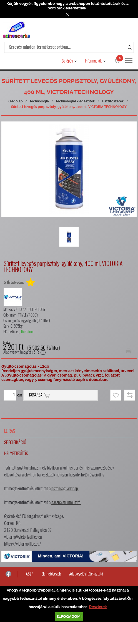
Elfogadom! (69, 616)
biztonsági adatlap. (65, 489)
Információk (93, 61)
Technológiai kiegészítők (75, 101)
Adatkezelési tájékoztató (86, 574)
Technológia (39, 101)
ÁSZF (29, 574)
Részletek (98, 607)
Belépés (67, 61)
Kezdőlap (15, 101)
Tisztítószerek (113, 101)
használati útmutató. (66, 503)
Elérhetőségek (51, 574)
